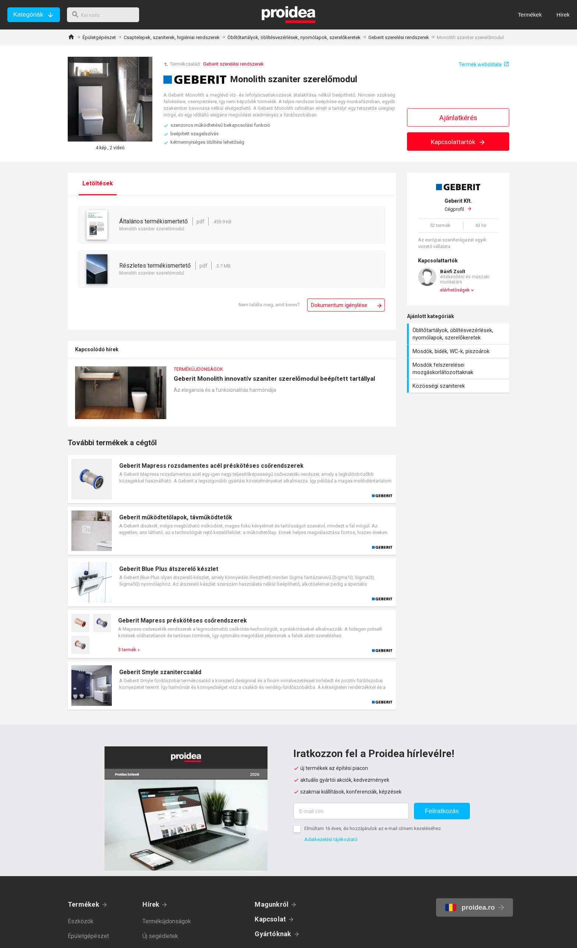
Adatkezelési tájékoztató (331, 839)
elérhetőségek (455, 290)
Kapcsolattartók (458, 142)
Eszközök (80, 921)
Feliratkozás (442, 811)
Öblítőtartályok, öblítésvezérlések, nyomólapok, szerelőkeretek (294, 37)
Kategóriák (28, 14)
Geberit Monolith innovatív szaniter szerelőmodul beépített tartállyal (232, 396)
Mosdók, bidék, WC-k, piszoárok (459, 351)
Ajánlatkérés (458, 118)
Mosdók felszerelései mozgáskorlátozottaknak (459, 368)
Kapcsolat (270, 919)
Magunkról (271, 904)
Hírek (150, 904)
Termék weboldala (480, 64)
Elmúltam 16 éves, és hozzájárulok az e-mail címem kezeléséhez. (373, 828)
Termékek (83, 904)
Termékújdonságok (166, 921)
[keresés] (106, 14)
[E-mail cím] (351, 811)
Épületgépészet (99, 37)
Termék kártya (232, 479)
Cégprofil (458, 205)
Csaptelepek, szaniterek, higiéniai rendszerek (172, 37)
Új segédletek (160, 936)
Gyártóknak (273, 934)
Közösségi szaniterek (459, 386)
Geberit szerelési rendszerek (398, 37)
